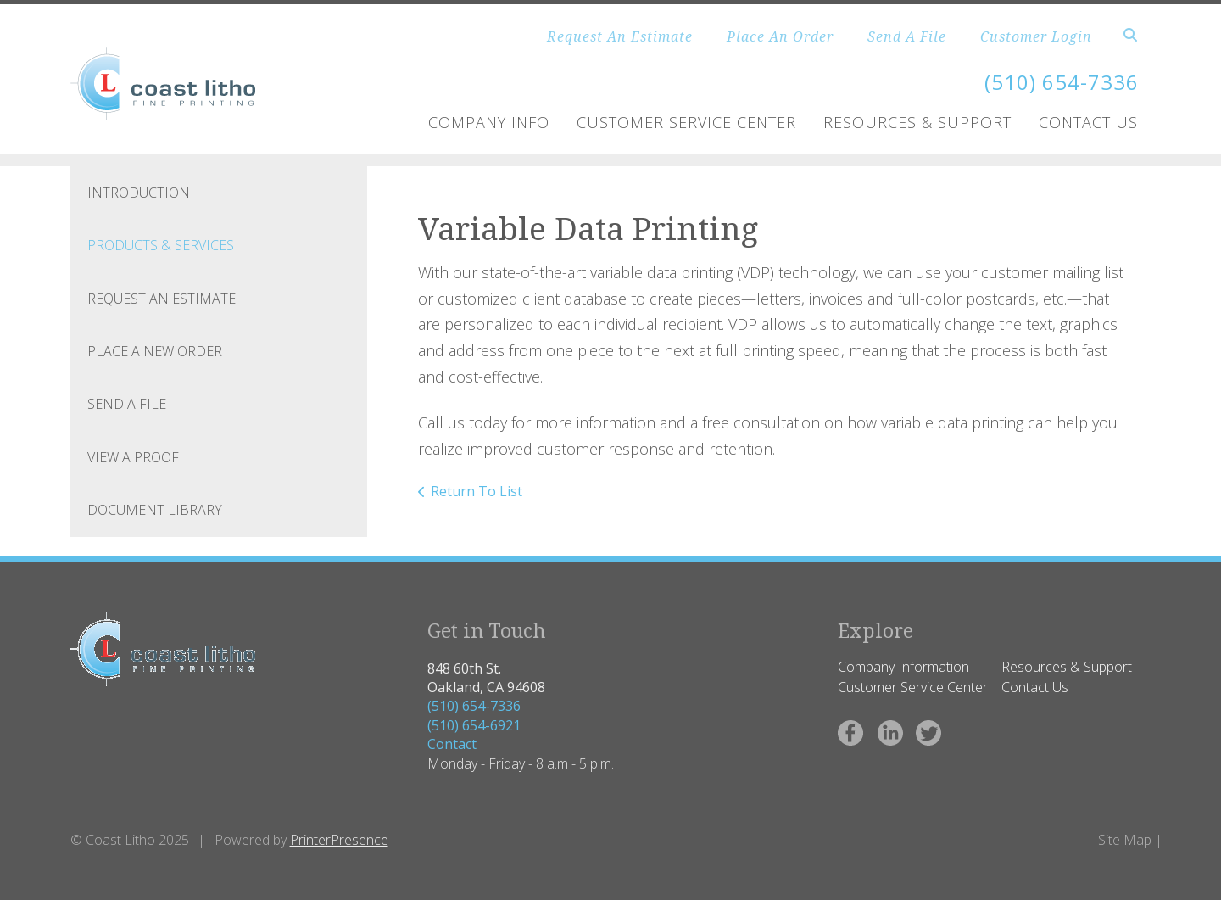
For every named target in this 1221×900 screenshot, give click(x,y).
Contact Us (1088, 122)
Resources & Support (917, 122)
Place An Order (780, 36)
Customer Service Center (686, 122)
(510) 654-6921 (474, 725)
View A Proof (133, 457)
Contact (452, 744)
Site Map (1124, 839)
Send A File (906, 36)
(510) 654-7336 (474, 705)
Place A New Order (154, 351)
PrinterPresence (339, 839)
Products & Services (160, 245)
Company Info (488, 122)
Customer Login (1036, 36)
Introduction (138, 192)
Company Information (903, 666)
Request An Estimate (620, 36)
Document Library (154, 509)
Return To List (476, 491)
